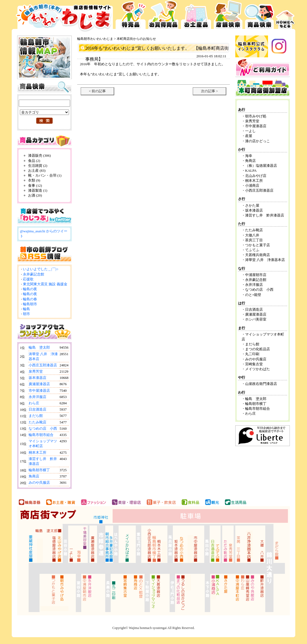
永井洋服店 (37, 397)
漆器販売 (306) (39, 155)
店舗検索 (228, 16)
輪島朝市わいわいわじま (95, 39)
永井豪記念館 (33, 274)
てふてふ (252, 250)
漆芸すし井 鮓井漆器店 (264, 215)
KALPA (251, 170)
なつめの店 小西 (43, 428)
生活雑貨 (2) (37, 166)
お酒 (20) (35, 195)
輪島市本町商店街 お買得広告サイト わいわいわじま (63, 16)
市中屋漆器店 (39, 390)
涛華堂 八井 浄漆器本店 (265, 260)
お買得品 (163, 16)
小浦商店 (252, 185)
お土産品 (196, 16)
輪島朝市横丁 (39, 470)
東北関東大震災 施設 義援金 (45, 284)
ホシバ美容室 (255, 319)
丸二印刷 (252, 354)
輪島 (26, 309)
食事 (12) (35, 185)
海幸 (248, 156)
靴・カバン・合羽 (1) (44, 175)
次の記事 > (209, 91)
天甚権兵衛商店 (257, 255)
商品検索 (259, 16)
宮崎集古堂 (254, 364)
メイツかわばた (257, 369)
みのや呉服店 (39, 482)
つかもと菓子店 (257, 245)
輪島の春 (30, 299)
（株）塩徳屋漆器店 (263, 166)
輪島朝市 (30, 304)
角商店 (34, 476)
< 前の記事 (97, 91)
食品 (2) (34, 161)
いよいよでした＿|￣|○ (40, 269)
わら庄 (34, 403)
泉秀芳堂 (36, 371)
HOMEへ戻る (285, 16)
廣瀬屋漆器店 (39, 384)
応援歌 (28, 279)
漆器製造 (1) (37, 190)
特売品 (130, 16)
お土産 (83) (37, 170)
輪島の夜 (30, 289)
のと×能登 (253, 295)
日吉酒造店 (37, 409)
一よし (250, 131)
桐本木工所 (37, 452)
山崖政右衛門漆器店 (261, 384)
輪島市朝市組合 (41, 435)
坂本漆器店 (37, 378)
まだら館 (36, 416)
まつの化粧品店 (257, 349)
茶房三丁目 (254, 240)
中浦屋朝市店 (255, 275)
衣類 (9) (34, 180)
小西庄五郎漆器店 (43, 365)
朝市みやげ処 (255, 116)
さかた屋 (252, 205)
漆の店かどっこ (257, 141)
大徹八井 (252, 235)
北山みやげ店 (255, 176)
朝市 (26, 314)
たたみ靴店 (37, 422)
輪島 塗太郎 (39, 347)
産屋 (248, 136)
